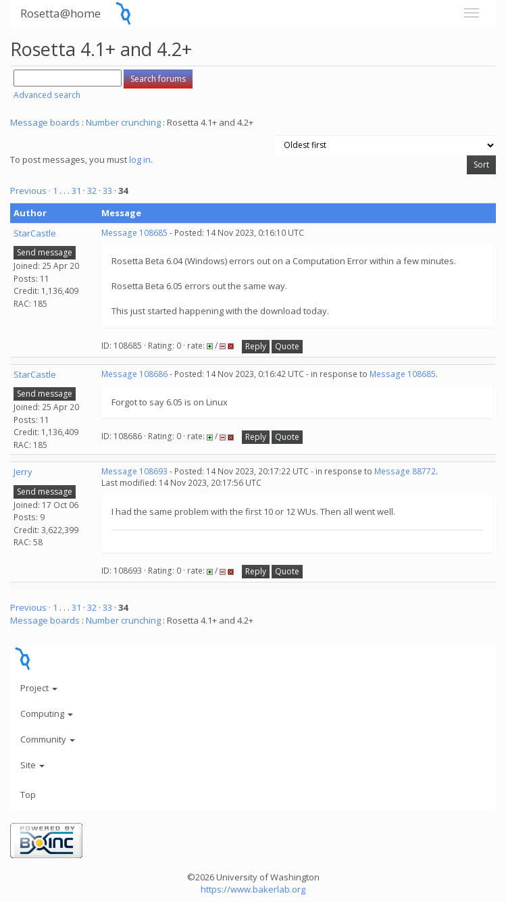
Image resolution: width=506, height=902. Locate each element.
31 (76, 190)
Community (47, 739)
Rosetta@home (60, 13)
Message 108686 (134, 374)
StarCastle (35, 233)
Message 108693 (134, 471)
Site (32, 765)
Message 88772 (405, 471)
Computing (46, 713)
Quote (287, 346)
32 (92, 190)
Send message (44, 252)
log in (140, 159)
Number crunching (123, 122)
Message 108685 (134, 233)
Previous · (31, 190)
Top (28, 794)
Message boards (45, 122)
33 (107, 190)
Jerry (23, 472)
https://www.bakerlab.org (253, 889)
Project (38, 688)
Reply (255, 346)
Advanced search (47, 95)
